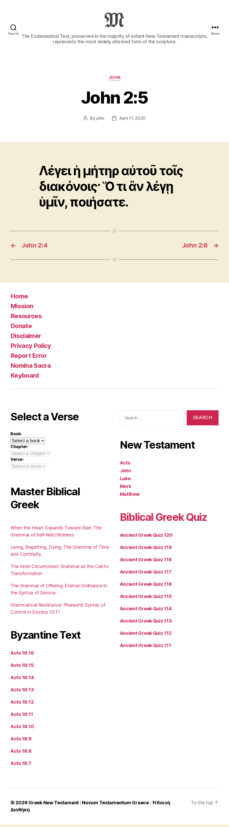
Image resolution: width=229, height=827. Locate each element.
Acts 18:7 (20, 766)
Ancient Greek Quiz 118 (146, 562)
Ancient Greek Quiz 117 (146, 574)
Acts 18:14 (22, 680)
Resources (26, 318)
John (114, 80)
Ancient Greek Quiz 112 (146, 635)
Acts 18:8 (21, 753)
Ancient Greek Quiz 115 (146, 599)
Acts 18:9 (21, 741)
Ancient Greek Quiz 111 (145, 648)
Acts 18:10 (22, 729)
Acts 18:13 (22, 692)
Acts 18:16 (22, 655)
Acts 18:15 (22, 668)
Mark (125, 489)
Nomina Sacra (30, 368)
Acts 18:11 (21, 717)
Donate (21, 328)
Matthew (130, 496)
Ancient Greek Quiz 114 (146, 611)
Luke (125, 481)
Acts (125, 465)
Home (19, 299)
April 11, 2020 (132, 120)
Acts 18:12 (21, 704)
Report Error (28, 358)
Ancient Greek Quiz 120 (146, 537)
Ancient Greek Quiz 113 (146, 623)
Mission (21, 308)
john (100, 120)
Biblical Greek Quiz (163, 519)
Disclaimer (25, 338)
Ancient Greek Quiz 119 (146, 550)
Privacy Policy (30, 348)
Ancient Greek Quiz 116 (146, 586)
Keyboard (24, 378)
